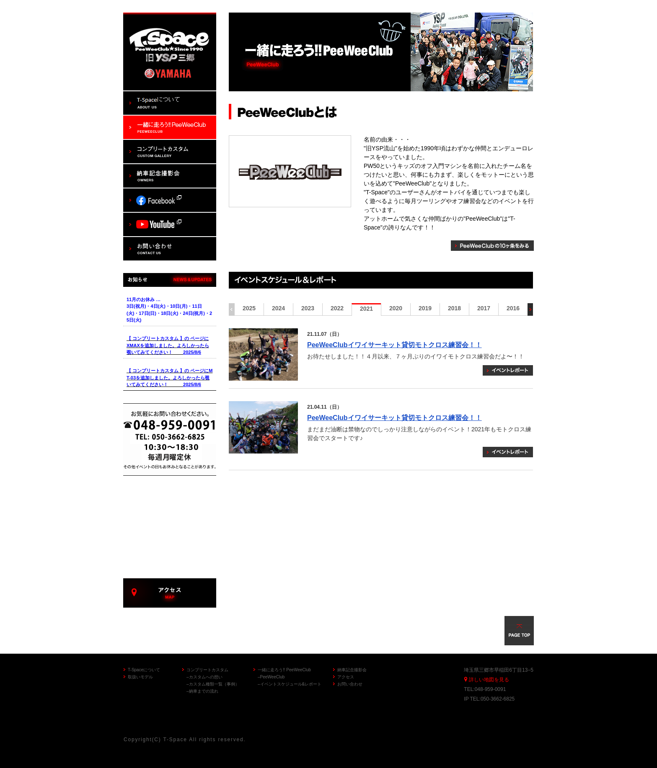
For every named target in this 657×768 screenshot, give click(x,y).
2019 (425, 308)
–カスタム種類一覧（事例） (212, 684)
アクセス (345, 677)
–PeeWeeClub (271, 677)
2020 (395, 308)
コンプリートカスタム (207, 669)
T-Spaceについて (144, 669)
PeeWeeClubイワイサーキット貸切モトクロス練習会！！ (394, 344)
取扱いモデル (140, 677)
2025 (249, 308)
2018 (454, 308)
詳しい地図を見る (489, 680)
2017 (483, 308)
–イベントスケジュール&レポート (289, 684)
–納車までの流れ (202, 691)
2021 (366, 308)
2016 (513, 308)
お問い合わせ (349, 684)
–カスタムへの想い (204, 677)
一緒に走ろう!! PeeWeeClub (284, 669)
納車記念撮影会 (352, 669)
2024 (278, 308)
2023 (307, 308)
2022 (337, 308)
